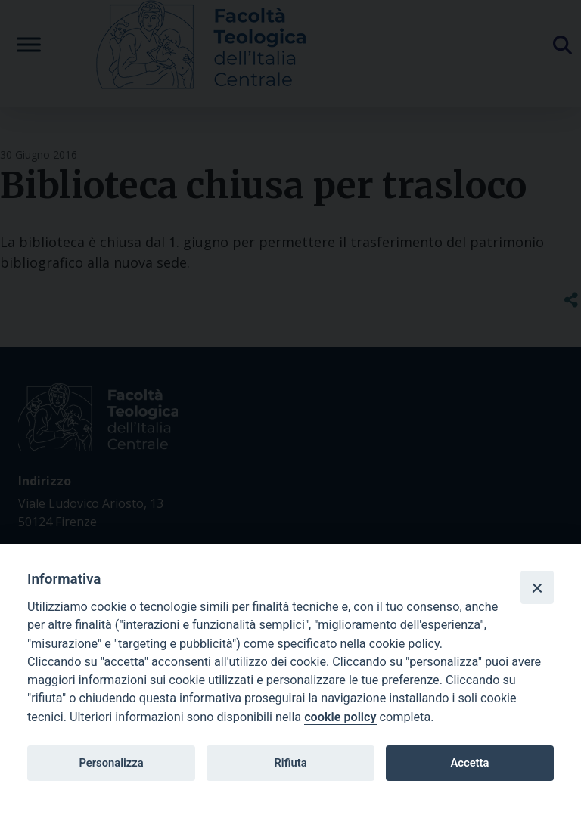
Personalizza (111, 763)
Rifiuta (290, 763)
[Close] (537, 587)
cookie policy (340, 717)
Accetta (469, 763)
